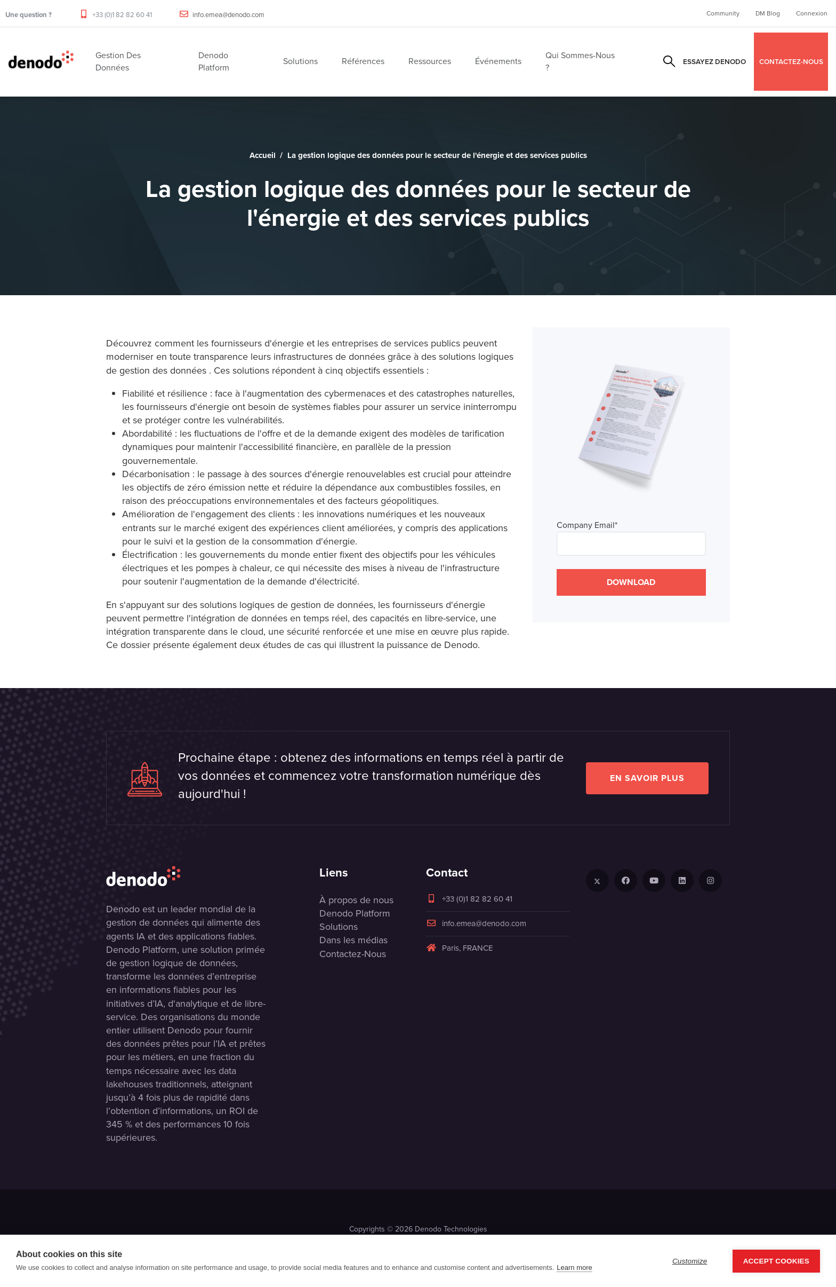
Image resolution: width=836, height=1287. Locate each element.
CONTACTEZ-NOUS (791, 61)
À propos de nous (356, 900)
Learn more (574, 1268)
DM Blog (767, 13)
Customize (690, 1261)
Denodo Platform (354, 913)
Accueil (263, 155)
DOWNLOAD (631, 582)
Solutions (338, 927)
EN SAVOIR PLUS (647, 778)
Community (722, 13)
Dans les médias (353, 940)
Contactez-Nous (352, 954)
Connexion (811, 13)
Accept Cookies (776, 1261)
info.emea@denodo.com (228, 15)
